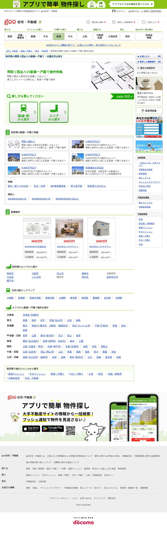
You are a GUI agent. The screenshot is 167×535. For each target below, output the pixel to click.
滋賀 (85, 346)
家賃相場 (143, 173)
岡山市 (50, 351)
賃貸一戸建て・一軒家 (56, 469)
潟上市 (60, 273)
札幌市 (34, 315)
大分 (90, 357)
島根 (78, 351)
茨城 (115, 325)
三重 (81, 341)
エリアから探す (54, 112)
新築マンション (16, 374)
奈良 (94, 346)
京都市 (74, 346)
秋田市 (10, 273)
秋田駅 (85, 298)
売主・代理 (39, 186)
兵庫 (49, 346)
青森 (25, 320)
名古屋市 (33, 341)
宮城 (51, 320)
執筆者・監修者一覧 (129, 488)
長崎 (63, 357)
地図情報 (143, 190)
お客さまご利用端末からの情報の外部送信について (69, 456)
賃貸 (100, 374)
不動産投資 (14, 378)
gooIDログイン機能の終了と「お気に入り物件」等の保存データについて (83, 45)
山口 (61, 351)
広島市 (32, 351)
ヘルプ (74, 498)
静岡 (45, 341)
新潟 (42, 335)
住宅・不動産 (32, 378)
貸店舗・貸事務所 (146, 223)
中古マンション (38, 374)
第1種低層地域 (58, 186)
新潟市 (49, 335)
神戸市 (56, 346)
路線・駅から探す (23, 112)
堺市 (40, 346)
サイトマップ (100, 498)
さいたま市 (84, 325)
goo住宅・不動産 (10, 455)
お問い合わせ (85, 498)
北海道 (26, 315)
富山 (69, 335)
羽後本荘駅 (35, 298)
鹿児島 (108, 357)
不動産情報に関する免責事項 (147, 456)
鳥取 (69, 351)
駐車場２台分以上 (97, 186)
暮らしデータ (145, 178)
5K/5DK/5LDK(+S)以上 (67, 199)
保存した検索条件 (149, 61)
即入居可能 (76, 186)
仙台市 (58, 320)
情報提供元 (127, 456)
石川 (60, 335)
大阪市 (32, 346)
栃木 (123, 325)
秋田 (34, 320)
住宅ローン (109, 475)
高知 (113, 351)
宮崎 (98, 357)
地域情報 (141, 158)
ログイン (120, 11)
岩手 (42, 320)
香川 (96, 351)
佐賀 (54, 357)
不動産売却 (31, 481)
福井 (78, 335)
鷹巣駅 (96, 298)
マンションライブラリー (149, 182)
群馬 (25, 330)
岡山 (43, 351)
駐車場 (87, 469)
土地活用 (42, 481)
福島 (78, 320)
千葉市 (104, 325)
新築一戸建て (57, 374)
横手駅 (73, 298)
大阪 (25, 346)
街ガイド (98, 488)
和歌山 (104, 346)
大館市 (35, 273)
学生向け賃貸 (145, 186)
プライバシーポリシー (59, 498)
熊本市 (79, 357)
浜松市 (61, 341)
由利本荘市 (112, 277)
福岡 (25, 357)
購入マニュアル (145, 203)
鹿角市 (85, 273)
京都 (67, 346)
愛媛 (105, 351)
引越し (35, 488)
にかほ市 (36, 277)
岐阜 (72, 341)
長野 (25, 335)
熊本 (72, 357)
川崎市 (52, 325)
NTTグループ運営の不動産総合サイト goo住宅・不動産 (30, 11)
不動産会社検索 (145, 169)
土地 (91, 374)
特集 (28, 488)
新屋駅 (21, 298)
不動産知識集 (143, 197)
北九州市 (33, 357)
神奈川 (35, 325)
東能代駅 (49, 298)
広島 (25, 351)
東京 (25, 325)
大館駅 (118, 298)
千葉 (97, 325)
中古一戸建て (76, 374)
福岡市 (43, 357)
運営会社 (112, 498)
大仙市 (10, 277)
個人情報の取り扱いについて (39, 462)
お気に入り (149, 56)
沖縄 (118, 357)
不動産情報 (142, 214)
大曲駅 (10, 298)
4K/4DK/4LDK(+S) (41, 199)
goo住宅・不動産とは (35, 456)
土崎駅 (62, 298)
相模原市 (62, 325)
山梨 (34, 335)
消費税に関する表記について (66, 462)
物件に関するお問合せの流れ (107, 456)
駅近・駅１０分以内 (18, 186)
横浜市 (43, 325)
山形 (69, 320)
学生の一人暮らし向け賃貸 (104, 469)
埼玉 (74, 325)
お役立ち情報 (8, 487)
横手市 (10, 280)
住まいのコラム (111, 488)
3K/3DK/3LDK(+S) (17, 199)
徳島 (87, 351)
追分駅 (107, 298)
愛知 (25, 341)
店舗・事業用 (115, 374)
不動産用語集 (145, 207)
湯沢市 (85, 277)
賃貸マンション (75, 469)
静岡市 (52, 341)
